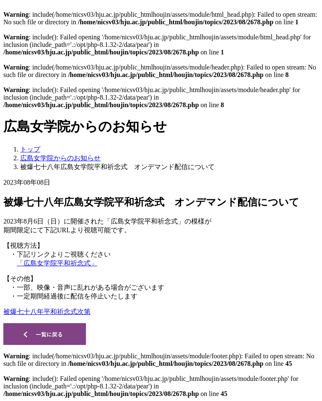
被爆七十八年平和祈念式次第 (47, 311)
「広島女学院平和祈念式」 (57, 263)
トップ (30, 149)
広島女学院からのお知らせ (60, 158)
